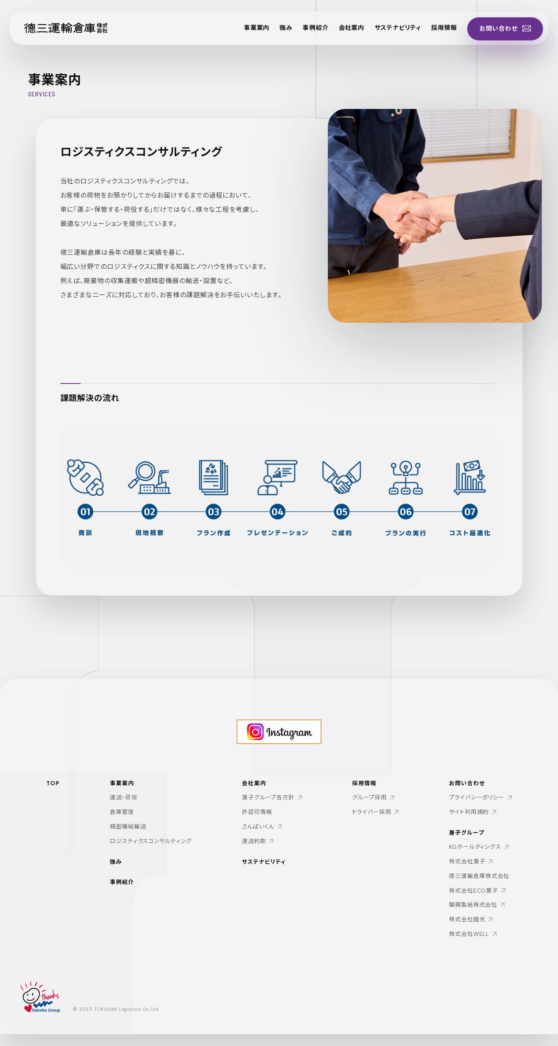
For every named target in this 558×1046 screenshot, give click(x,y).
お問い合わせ (467, 791)
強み (271, 32)
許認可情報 (257, 817)
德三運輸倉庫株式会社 (479, 884)
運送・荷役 (123, 802)
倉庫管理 (122, 816)
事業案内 (240, 32)
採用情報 (437, 32)
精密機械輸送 (128, 831)
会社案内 (339, 32)
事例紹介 (301, 32)
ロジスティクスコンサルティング (151, 846)
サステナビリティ (388, 32)
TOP (53, 787)
